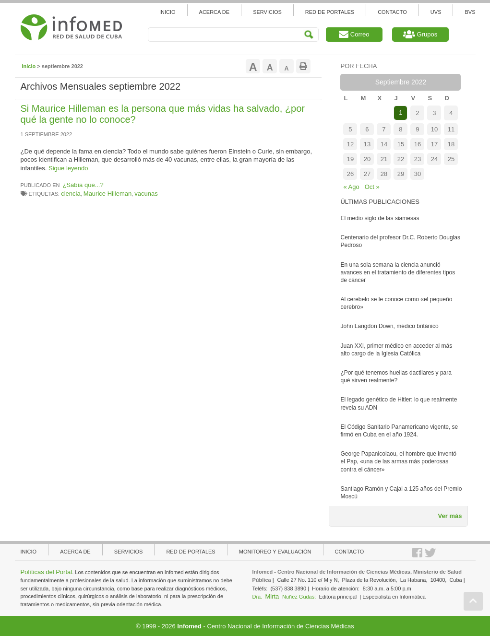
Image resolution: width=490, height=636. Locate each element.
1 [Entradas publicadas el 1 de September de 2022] (400, 112)
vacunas (145, 193)
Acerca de (214, 12)
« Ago (351, 186)
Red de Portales (329, 12)
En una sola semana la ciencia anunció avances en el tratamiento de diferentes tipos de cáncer (397, 272)
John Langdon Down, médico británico (389, 326)
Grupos (420, 34)
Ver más (450, 515)
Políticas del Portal (46, 572)
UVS (436, 12)
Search (309, 35)
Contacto (392, 12)
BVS (470, 12)
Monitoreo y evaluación (275, 551)
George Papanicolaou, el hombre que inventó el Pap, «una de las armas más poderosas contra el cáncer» (398, 461)
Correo (354, 34)
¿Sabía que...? (82, 184)
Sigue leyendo (68, 168)
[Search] (233, 34)
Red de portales (190, 551)
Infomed (189, 626)
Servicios (267, 12)
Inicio (167, 12)
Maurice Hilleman (107, 193)
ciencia (70, 193)
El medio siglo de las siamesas (379, 218)
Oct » (372, 186)
